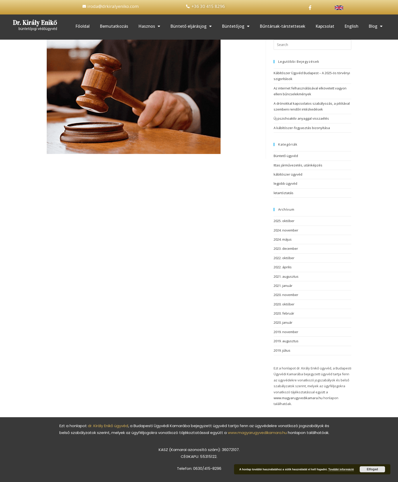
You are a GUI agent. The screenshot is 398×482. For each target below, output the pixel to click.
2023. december (286, 248)
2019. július (282, 350)
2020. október (284, 304)
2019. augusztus (286, 341)
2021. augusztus (286, 276)
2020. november (286, 294)
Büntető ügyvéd (286, 155)
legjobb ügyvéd (285, 183)
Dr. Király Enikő (35, 23)
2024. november (286, 230)
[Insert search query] (312, 45)
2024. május (283, 239)
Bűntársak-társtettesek (282, 26)
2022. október (284, 258)
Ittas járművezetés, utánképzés (298, 165)
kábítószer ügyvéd (288, 174)
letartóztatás (283, 193)
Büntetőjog (236, 26)
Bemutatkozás (114, 26)
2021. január (283, 285)
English (351, 26)
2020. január (283, 322)
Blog (376, 26)
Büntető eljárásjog (191, 26)
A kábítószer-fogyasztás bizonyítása (302, 128)
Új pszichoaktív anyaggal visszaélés (301, 118)
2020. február (284, 313)
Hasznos (149, 26)
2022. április (283, 267)
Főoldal (82, 26)
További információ (341, 469)
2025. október (284, 221)
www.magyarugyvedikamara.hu (298, 398)
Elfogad (372, 469)
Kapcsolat (325, 26)
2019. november (286, 332)
